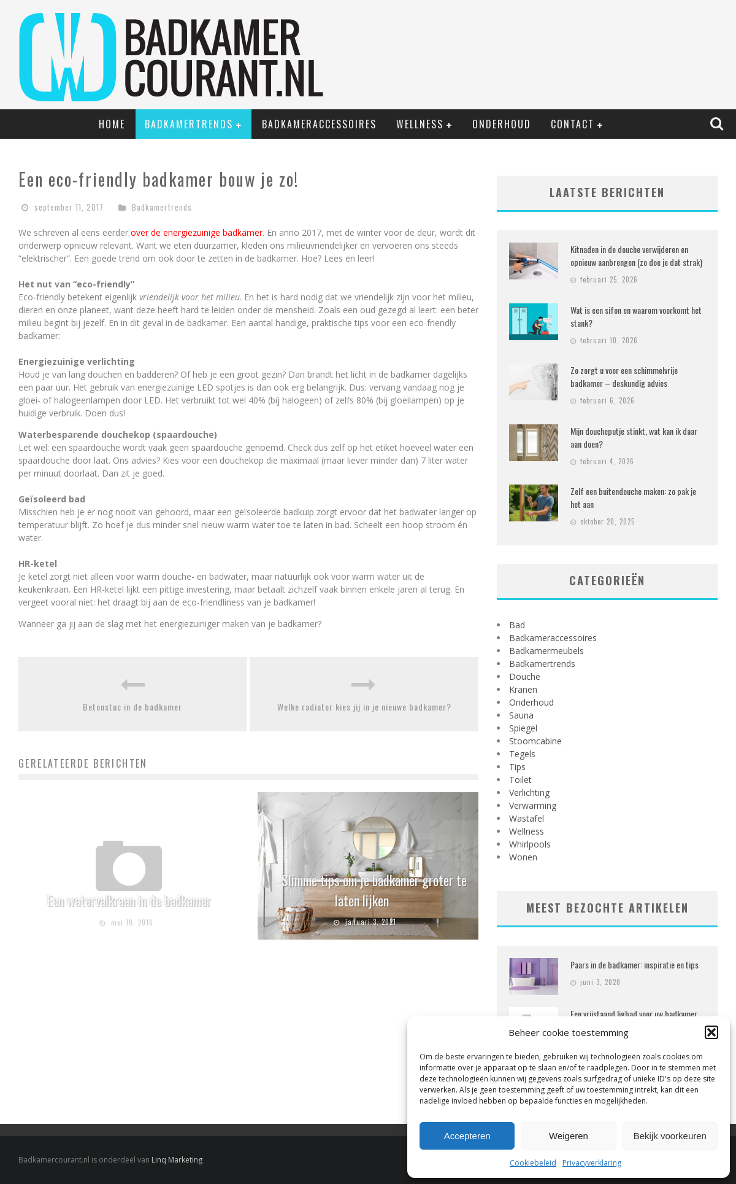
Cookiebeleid (533, 1163)
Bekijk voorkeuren (670, 1136)
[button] (711, 1032)
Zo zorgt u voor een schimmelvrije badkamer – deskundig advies (624, 376)
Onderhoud (501, 124)
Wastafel (526, 818)
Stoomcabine (535, 741)
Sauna (521, 715)
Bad (517, 625)
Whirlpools (530, 844)
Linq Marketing (176, 1160)
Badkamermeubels (546, 650)
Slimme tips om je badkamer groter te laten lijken (374, 890)
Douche (524, 676)
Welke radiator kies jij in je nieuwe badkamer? (364, 706)
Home (112, 124)
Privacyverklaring (591, 1163)
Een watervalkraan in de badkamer (129, 900)
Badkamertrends (189, 124)
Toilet (520, 779)
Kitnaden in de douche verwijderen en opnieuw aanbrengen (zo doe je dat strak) (636, 255)
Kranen (523, 689)
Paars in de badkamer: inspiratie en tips (634, 964)
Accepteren (467, 1136)
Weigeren (568, 1136)
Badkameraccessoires (319, 124)
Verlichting (529, 792)
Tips (517, 767)
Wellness (419, 124)
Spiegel (523, 728)
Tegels (522, 754)
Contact (572, 124)
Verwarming (532, 805)
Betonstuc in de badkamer (132, 706)
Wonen (523, 857)
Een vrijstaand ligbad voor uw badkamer (633, 1013)
